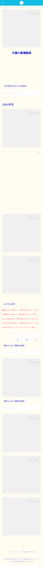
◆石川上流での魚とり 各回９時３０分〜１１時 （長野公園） (21, 310)
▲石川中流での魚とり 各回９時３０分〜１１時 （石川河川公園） (21, 323)
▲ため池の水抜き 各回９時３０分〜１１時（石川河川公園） (21, 319)
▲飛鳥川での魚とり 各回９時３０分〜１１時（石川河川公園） (21, 314)
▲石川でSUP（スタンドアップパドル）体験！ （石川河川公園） (21, 327)
